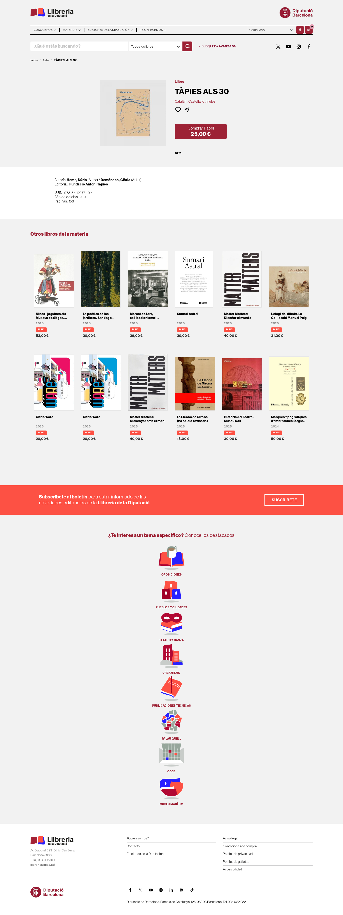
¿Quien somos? (138, 838)
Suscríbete (284, 500)
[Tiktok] (191, 890)
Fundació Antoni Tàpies (88, 184)
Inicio (34, 60)
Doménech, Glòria (115, 180)
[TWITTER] (278, 46)
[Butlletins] (181, 890)
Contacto (133, 846)
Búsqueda (217, 46)
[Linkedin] (171, 890)
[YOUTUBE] (288, 46)
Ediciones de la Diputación (145, 854)
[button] (309, 30)
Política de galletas (236, 862)
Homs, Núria (77, 180)
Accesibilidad (232, 869)
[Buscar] (187, 46)
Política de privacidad (238, 854)
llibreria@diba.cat (42, 865)
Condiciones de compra (240, 846)
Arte (178, 153)
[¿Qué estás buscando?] (79, 46)
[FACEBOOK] (309, 46)
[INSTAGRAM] (298, 46)
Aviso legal (230, 838)
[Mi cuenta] (300, 30)
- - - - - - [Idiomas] (271, 29)
